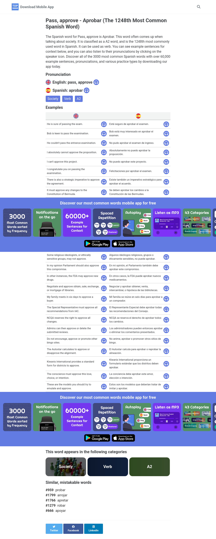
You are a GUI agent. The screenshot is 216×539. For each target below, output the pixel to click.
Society (53, 101)
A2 (79, 101)
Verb (68, 101)
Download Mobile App (37, 7)
